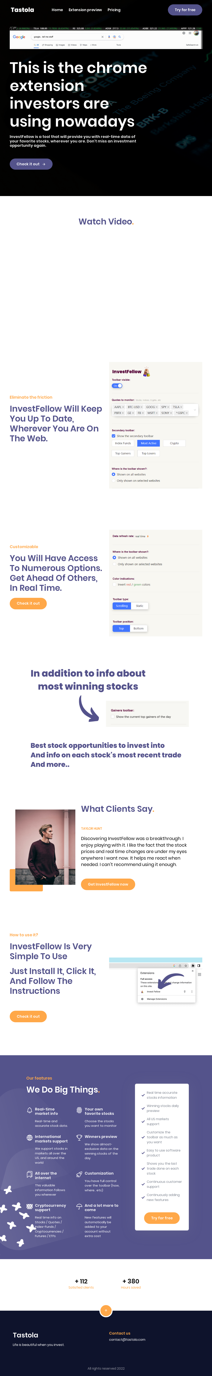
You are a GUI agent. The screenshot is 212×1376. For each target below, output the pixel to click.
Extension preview (85, 9)
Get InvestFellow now (108, 884)
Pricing (114, 9)
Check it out (31, 164)
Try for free (185, 9)
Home (57, 9)
